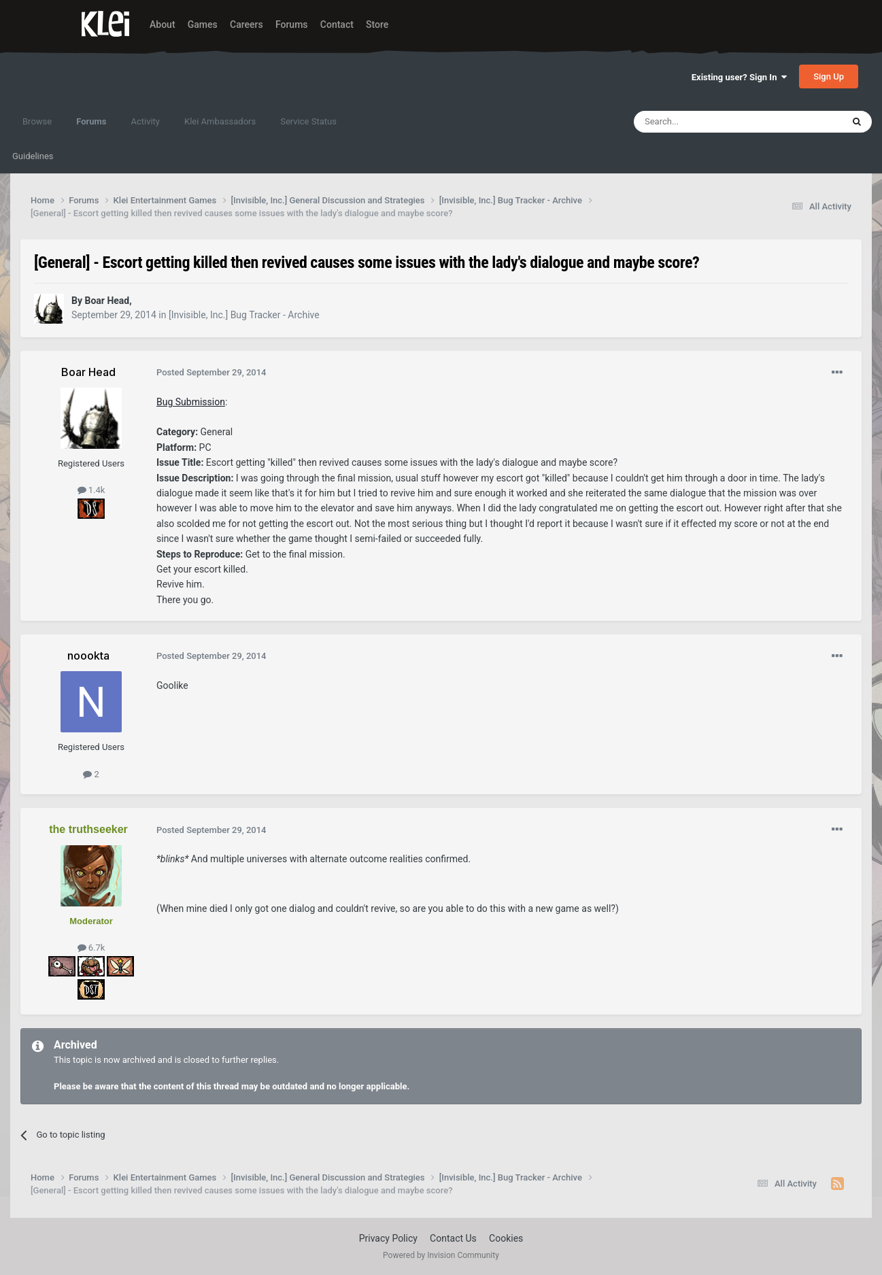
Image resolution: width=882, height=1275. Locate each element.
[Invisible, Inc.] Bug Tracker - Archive (244, 314)
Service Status (308, 121)
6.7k (91, 947)
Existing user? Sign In (739, 77)
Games (203, 24)
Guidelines (33, 156)
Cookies (506, 1238)
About (162, 24)
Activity (145, 121)
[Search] (706, 122)
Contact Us (453, 1238)
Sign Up (828, 76)
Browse (37, 121)
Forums (291, 24)
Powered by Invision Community (441, 1255)
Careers (246, 24)
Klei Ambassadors (220, 121)
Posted (211, 372)
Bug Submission (190, 401)
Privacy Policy (388, 1238)
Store (377, 24)
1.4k (91, 490)
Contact (337, 24)
